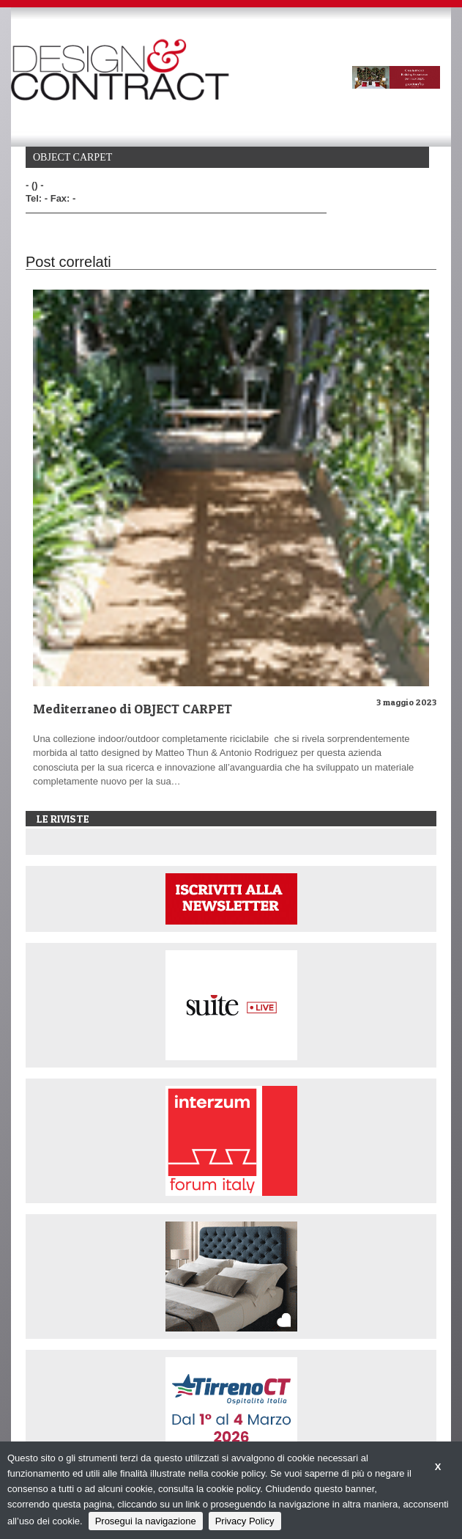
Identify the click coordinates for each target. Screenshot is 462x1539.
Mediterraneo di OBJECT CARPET (132, 708)
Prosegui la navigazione (145, 1521)
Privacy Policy (245, 1521)
